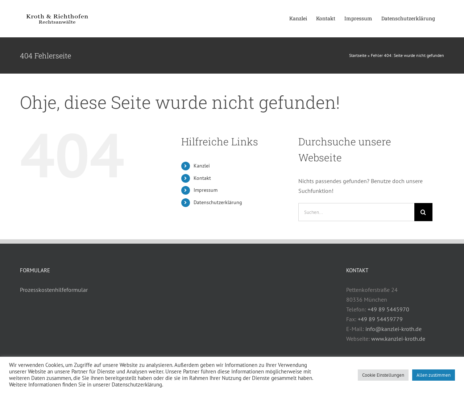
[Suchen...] (356, 212)
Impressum (206, 190)
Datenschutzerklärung (218, 202)
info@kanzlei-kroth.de (393, 328)
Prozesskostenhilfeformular (54, 289)
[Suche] (423, 212)
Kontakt (202, 178)
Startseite (357, 55)
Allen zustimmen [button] (434, 375)
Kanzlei (202, 165)
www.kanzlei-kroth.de (398, 338)
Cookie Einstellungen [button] (383, 375)
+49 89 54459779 (380, 319)
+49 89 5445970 (388, 309)
